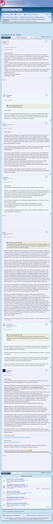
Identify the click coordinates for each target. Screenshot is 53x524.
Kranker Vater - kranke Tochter (14, 479)
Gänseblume (17, 492)
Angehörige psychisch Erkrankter (18, 493)
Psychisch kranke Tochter (11, 35)
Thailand (27, 518)
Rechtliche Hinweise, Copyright (15, 519)
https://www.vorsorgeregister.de (12, 442)
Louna (4, 123)
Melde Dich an (6, 21)
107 (49, 488)
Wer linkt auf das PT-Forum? (38, 519)
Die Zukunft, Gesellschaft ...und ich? (19, 487)
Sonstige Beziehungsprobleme (17, 481)
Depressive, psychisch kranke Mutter (16, 503)
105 (45, 488)
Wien (23, 518)
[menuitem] (12, 14)
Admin (16, 486)
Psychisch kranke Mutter (13, 491)
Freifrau (16, 504)
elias (16, 480)
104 (42, 488)
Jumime (4, 42)
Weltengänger (9, 95)
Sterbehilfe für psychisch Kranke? (15, 484)
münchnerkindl (9, 324)
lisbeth (4, 232)
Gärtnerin (17, 498)
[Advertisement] (22, 28)
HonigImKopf (9, 370)
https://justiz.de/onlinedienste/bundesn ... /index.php (17, 437)
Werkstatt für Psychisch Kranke (15, 497)
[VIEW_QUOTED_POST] (21, 105)
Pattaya (39, 518)
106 (47, 488)
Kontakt (19, 9)
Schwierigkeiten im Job (16, 499)
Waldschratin (5, 177)
